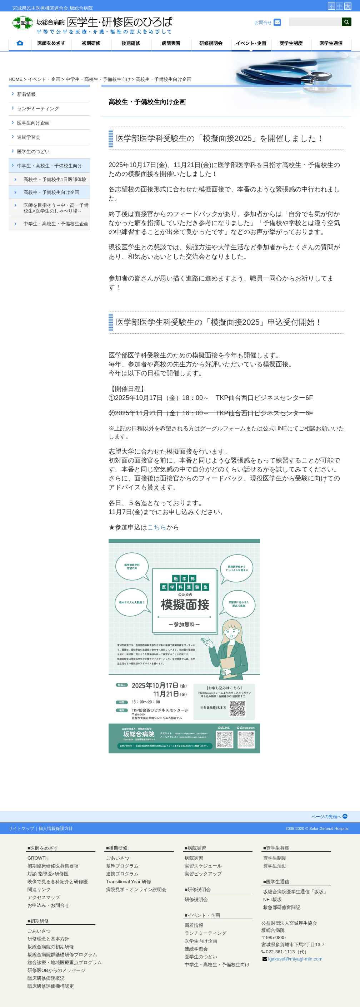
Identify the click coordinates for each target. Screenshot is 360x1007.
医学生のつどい (33, 151)
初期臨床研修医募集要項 (53, 866)
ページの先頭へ (329, 816)
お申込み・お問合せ (48, 905)
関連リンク (39, 889)
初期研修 (39, 921)
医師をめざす (44, 848)
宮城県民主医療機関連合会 (40, 8)
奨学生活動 (274, 866)
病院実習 (197, 848)
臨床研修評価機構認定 (51, 986)
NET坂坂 (272, 899)
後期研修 (118, 848)
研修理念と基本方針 (48, 939)
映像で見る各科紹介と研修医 (58, 881)
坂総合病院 (81, 8)
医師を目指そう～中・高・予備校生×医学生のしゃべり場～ (56, 208)
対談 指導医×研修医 (48, 873)
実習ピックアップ (203, 873)
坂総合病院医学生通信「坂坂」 (295, 891)
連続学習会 (28, 137)
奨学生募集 (277, 848)
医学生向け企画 (33, 123)
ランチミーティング (38, 108)
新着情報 (26, 94)
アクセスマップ (44, 897)
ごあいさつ (39, 931)
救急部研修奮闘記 (281, 907)
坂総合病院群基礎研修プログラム (62, 954)
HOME (15, 79)
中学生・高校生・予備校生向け (98, 79)
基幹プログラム (122, 866)
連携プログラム (122, 873)
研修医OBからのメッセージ (56, 970)
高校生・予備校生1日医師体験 (55, 179)
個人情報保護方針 (56, 828)
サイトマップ (21, 828)
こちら (156, 527)
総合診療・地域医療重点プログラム (65, 962)
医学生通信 (277, 881)
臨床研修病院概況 (46, 978)
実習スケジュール (203, 866)
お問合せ (268, 22)
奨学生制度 (274, 858)
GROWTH (38, 858)
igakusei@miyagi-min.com (295, 959)
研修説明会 (199, 889)
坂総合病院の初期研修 (51, 946)
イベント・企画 (44, 79)
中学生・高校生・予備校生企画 (56, 223)
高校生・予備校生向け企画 (51, 192)
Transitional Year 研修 (128, 881)
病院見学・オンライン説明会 (136, 889)
